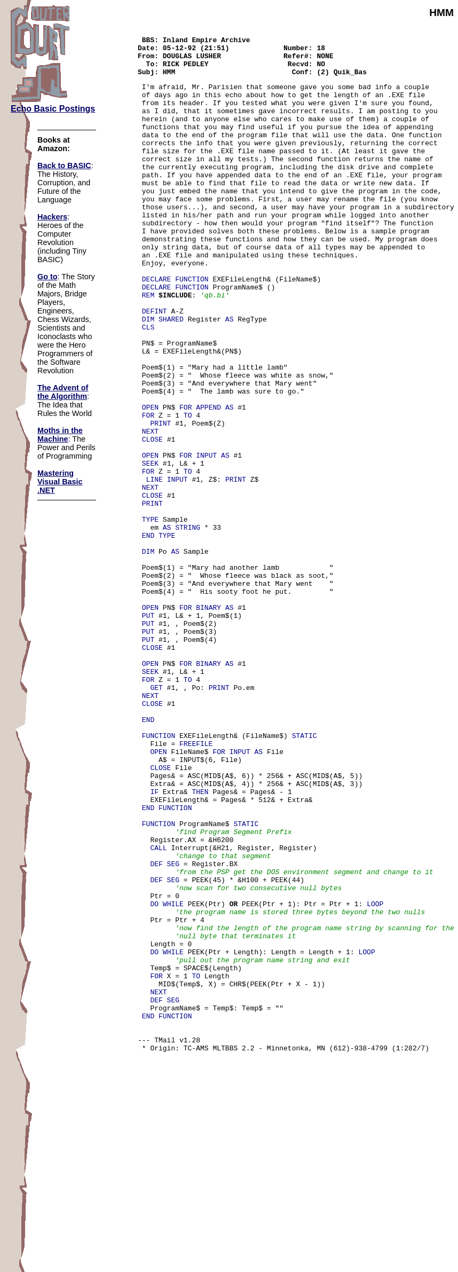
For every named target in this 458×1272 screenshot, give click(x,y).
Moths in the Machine (60, 434)
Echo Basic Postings (53, 108)
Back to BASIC (64, 165)
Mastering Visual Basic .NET (60, 481)
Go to (47, 276)
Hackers (52, 217)
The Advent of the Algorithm (62, 392)
